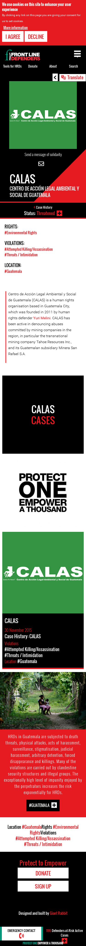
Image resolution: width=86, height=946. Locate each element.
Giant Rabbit (58, 913)
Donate (32, 66)
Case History (44, 207)
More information (15, 27)
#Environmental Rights (21, 232)
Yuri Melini (41, 318)
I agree (13, 36)
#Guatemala (13, 271)
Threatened (46, 213)
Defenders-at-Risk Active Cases (64, 932)
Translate (75, 77)
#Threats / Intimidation (21, 254)
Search (73, 66)
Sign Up (43, 886)
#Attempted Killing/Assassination (29, 249)
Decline (36, 36)
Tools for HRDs (12, 66)
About (53, 66)
